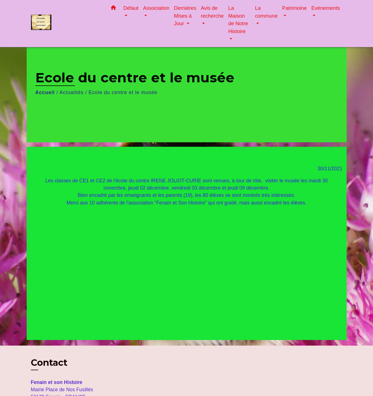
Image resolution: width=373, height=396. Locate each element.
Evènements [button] (325, 8)
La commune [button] (266, 12)
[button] (113, 8)
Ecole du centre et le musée (123, 92)
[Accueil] (66, 23)
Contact (49, 362)
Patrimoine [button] (294, 8)
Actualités (72, 92)
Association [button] (156, 8)
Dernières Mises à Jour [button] (185, 15)
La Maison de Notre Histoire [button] (238, 19)
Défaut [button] (131, 8)
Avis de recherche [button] (212, 12)
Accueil (45, 92)
